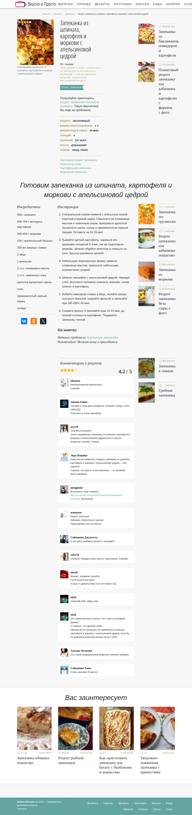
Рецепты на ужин (70, 164)
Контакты (22, 808)
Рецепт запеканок (71, 87)
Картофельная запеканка (75, 168)
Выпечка (65, 4)
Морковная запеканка (73, 172)
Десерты (102, 4)
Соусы (157, 809)
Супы (169, 809)
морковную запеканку (102, 337)
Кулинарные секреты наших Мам (35, 4)
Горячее (84, 4)
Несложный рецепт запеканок (78, 160)
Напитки (173, 4)
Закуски (142, 4)
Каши (157, 4)
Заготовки (122, 4)
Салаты (143, 809)
